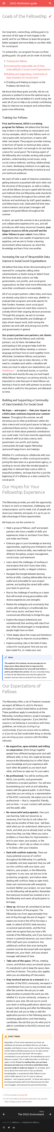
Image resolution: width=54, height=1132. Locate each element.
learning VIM (22, 1095)
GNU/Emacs (8, 370)
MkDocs (15, 1122)
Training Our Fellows (16, 61)
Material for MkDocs (31, 1122)
